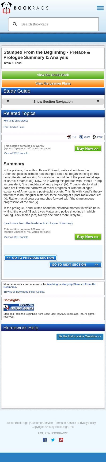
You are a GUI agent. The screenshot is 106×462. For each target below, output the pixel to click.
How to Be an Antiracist (16, 120)
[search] (58, 24)
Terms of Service (65, 423)
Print (97, 136)
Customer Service (41, 423)
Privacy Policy (87, 423)
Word (84, 136)
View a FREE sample (16, 153)
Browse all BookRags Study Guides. (24, 291)
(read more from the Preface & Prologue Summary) (38, 223)
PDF (72, 136)
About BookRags (17, 423)
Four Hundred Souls (14, 127)
